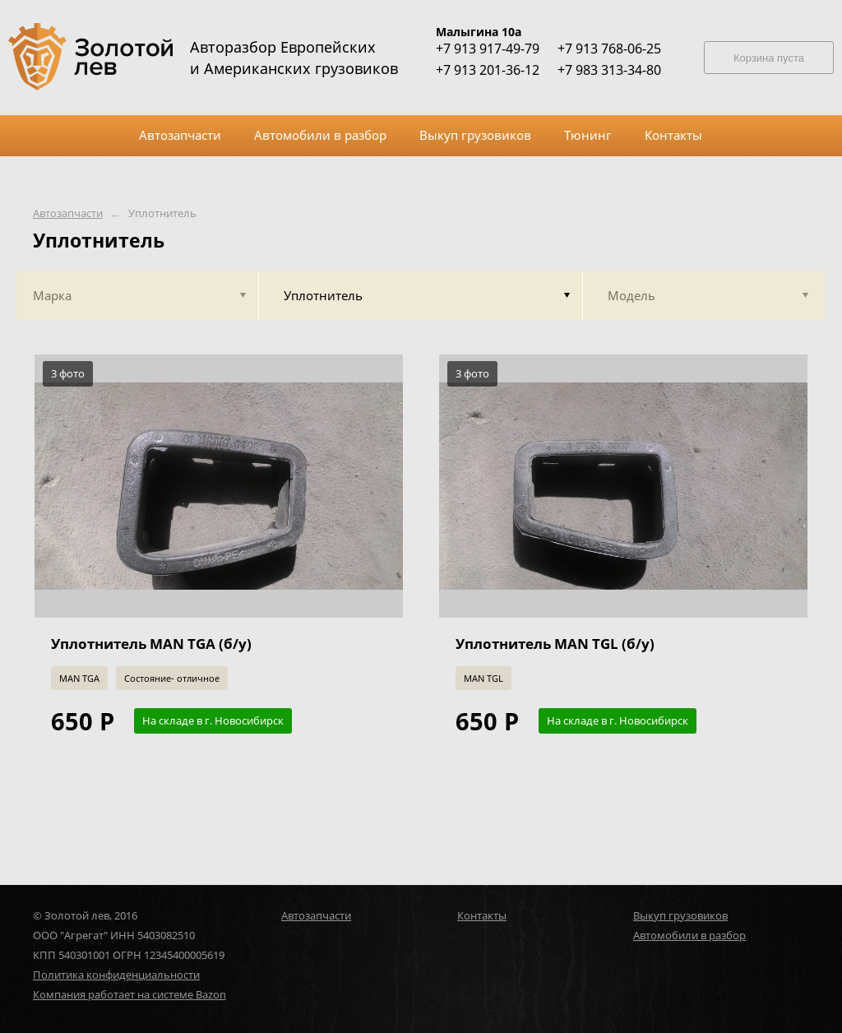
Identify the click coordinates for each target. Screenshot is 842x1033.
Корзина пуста (768, 58)
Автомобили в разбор (689, 935)
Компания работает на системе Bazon (129, 994)
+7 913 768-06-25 (609, 48)
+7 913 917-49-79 (487, 48)
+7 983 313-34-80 (609, 70)
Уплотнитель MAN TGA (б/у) (151, 643)
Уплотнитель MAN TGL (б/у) (555, 643)
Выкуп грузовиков (680, 915)
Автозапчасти (68, 213)
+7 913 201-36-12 (487, 70)
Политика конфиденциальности (116, 974)
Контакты (482, 915)
